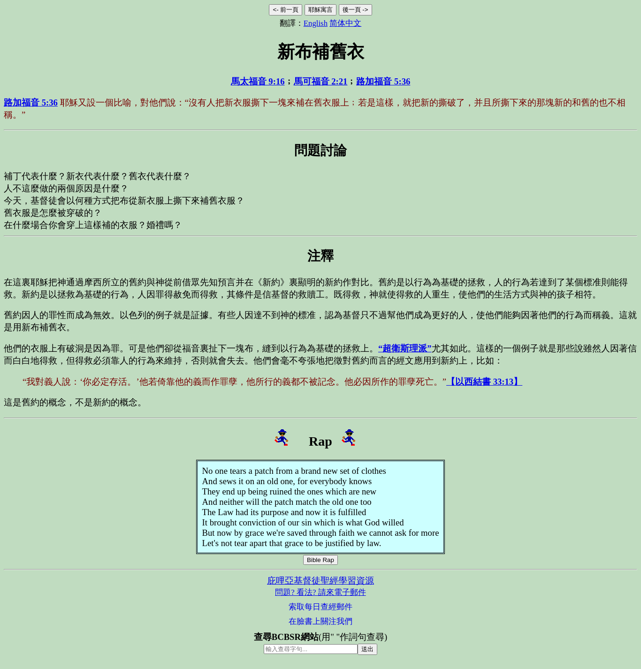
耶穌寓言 (320, 9)
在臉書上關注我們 (320, 621)
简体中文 (345, 23)
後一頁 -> (355, 9)
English (316, 23)
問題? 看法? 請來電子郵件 (320, 592)
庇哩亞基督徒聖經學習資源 (320, 580)
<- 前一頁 (285, 9)
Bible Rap (320, 559)
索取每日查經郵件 (320, 606)
